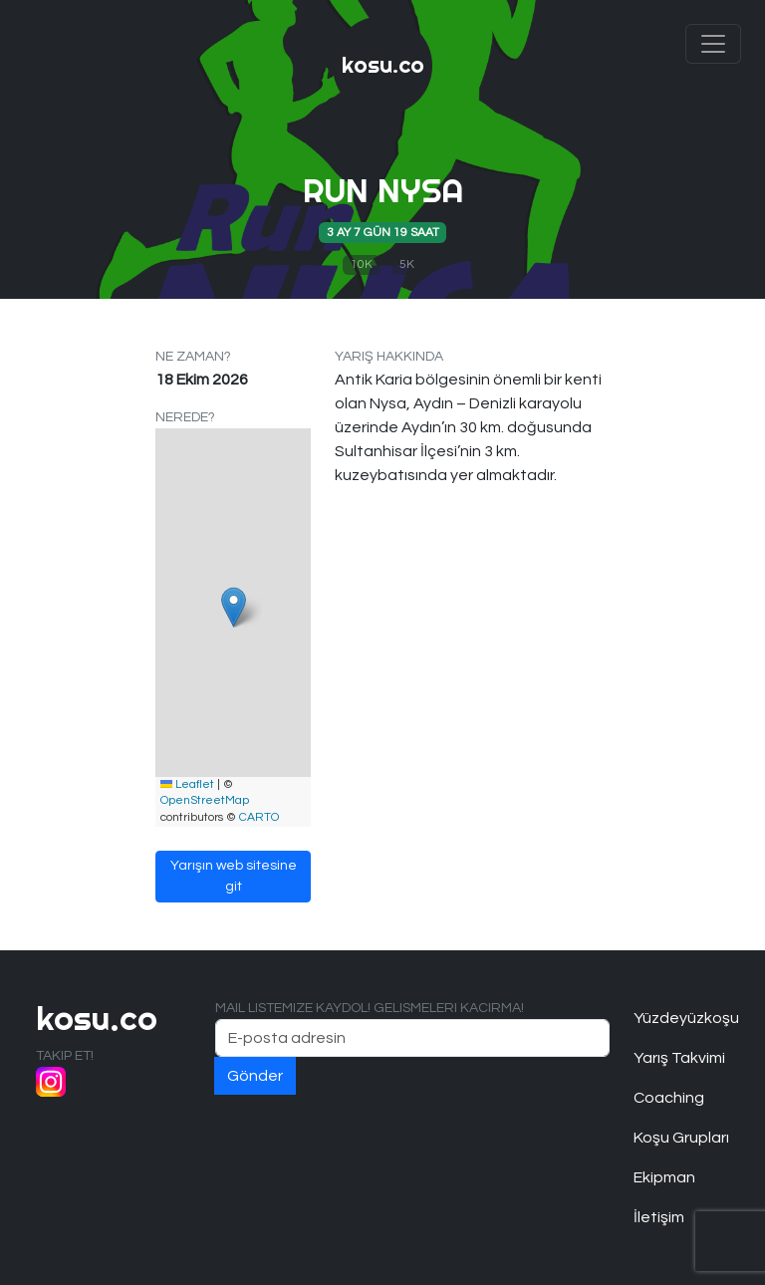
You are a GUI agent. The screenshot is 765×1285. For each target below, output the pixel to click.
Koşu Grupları (681, 1138)
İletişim (659, 1217)
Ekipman (664, 1177)
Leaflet (187, 784)
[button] (233, 607)
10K (362, 264)
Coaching (669, 1098)
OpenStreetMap (204, 800)
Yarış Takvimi (679, 1058)
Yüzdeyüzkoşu (681, 1018)
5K (406, 264)
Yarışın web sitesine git (233, 876)
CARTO (259, 817)
